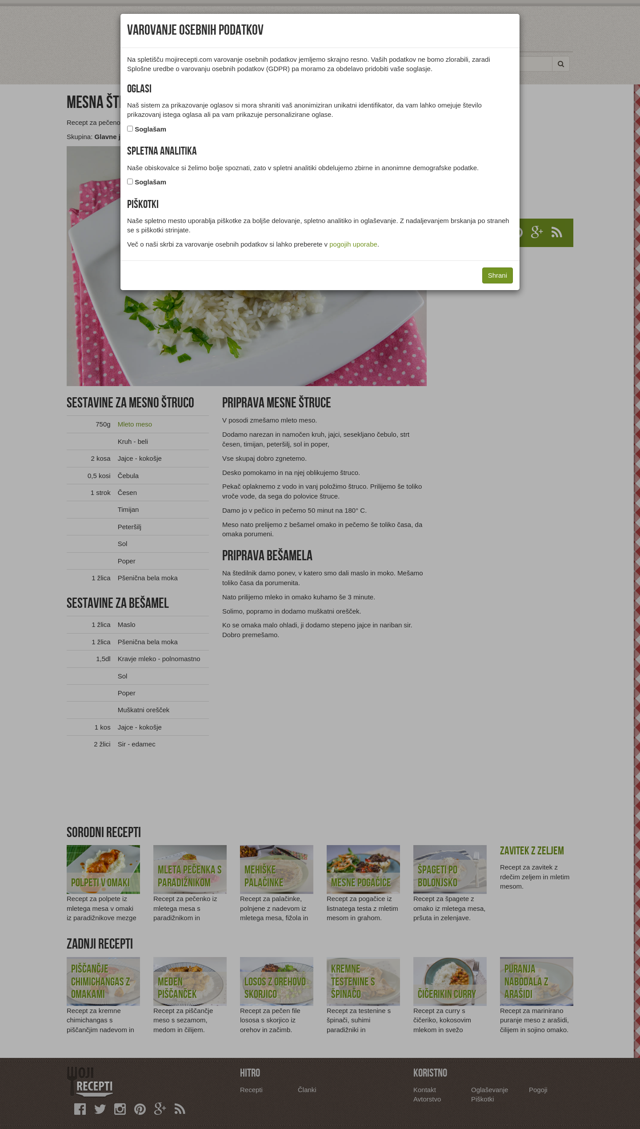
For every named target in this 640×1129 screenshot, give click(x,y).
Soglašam (150, 129)
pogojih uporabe (353, 244)
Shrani (497, 275)
